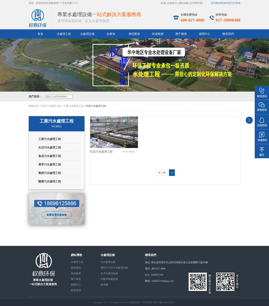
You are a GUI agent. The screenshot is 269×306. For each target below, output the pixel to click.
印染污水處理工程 (96, 106)
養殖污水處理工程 (49, 172)
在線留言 (172, 3)
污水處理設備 (108, 262)
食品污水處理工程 (49, 156)
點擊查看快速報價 (57, 215)
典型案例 (134, 33)
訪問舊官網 (196, 3)
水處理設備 (87, 33)
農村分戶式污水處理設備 (114, 267)
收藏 (163, 3)
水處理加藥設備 (109, 279)
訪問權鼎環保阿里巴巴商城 (225, 3)
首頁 (40, 33)
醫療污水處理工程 (49, 181)
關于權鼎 (181, 33)
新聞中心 (204, 33)
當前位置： (35, 106)
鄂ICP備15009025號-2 (164, 302)
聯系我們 (228, 33)
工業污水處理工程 (73, 106)
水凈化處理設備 (109, 273)
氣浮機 (104, 284)
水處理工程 (55, 106)
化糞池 (111, 33)
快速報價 (157, 33)
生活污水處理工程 (49, 147)
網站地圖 (183, 3)
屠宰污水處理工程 (49, 164)
